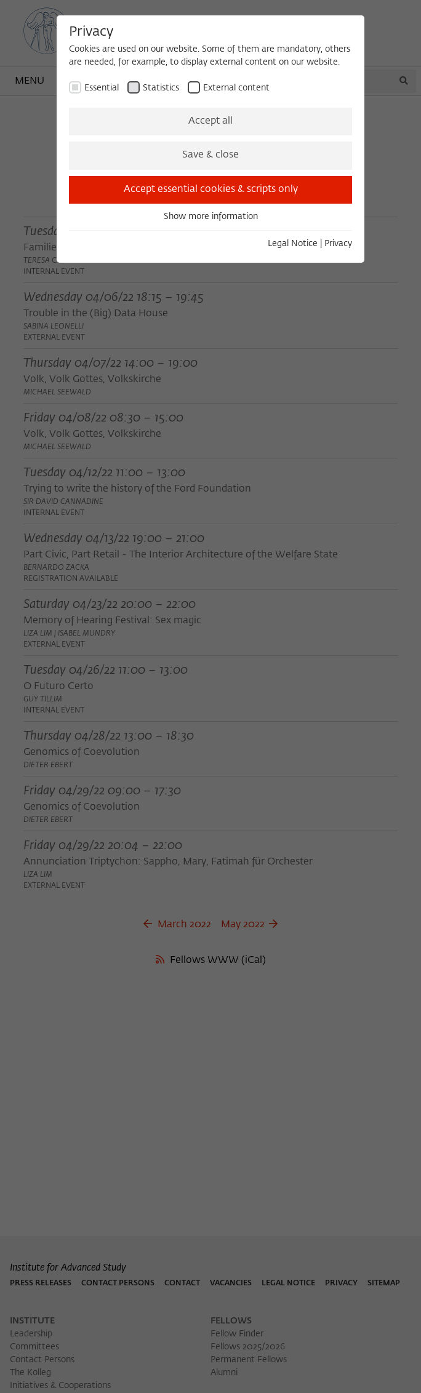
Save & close (210, 155)
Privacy (338, 243)
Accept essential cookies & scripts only (211, 189)
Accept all (210, 121)
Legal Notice (293, 243)
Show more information (211, 216)
